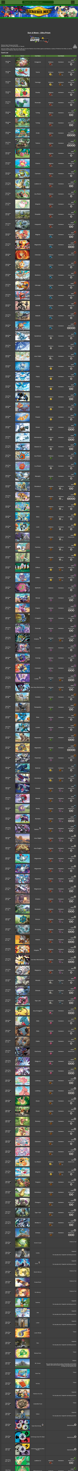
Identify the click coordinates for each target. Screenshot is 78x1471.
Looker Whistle (37, 1332)
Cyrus (36, 1263)
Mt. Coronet (38, 1363)
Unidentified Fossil (37, 1403)
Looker (37, 1322)
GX (37, 183)
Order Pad (37, 1373)
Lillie (38, 1312)
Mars (38, 1343)
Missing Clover (37, 1353)
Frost (37, 466)
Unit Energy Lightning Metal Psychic (37, 1449)
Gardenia (38, 1302)
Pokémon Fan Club (37, 1393)
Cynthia (38, 1253)
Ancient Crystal (37, 1242)
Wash (37, 456)
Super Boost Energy (36, 1425)
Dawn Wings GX (38, 687)
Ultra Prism (8, 61)
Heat (38, 295)
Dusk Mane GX (37, 959)
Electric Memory (38, 1272)
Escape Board (37, 1282)
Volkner (38, 1414)
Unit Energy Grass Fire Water (38, 1436)
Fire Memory (38, 1292)
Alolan (37, 356)
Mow (38, 194)
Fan (38, 1161)
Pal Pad (38, 1383)
